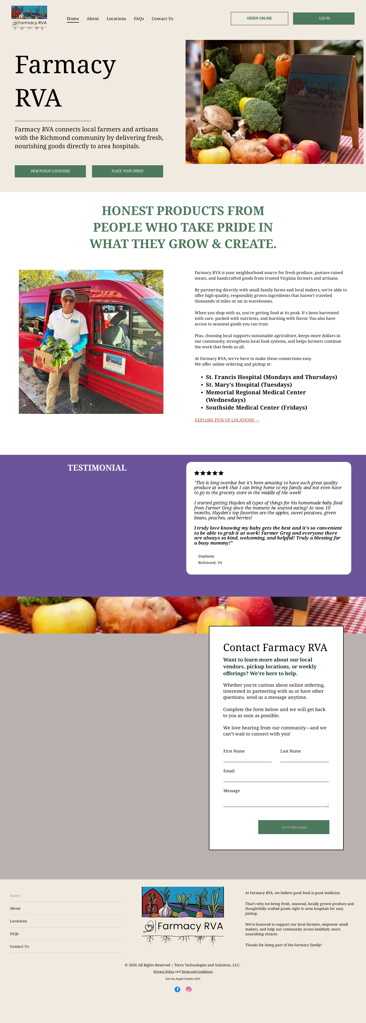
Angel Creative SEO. (188, 979)
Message (231, 790)
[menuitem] (73, 19)
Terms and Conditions (197, 971)
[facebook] (177, 990)
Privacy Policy (164, 971)
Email (229, 771)
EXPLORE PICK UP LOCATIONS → (227, 420)
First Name (234, 751)
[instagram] (188, 990)
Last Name (290, 751)
